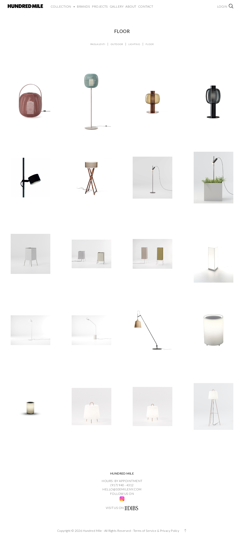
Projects (100, 6)
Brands (83, 6)
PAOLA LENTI (97, 44)
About (130, 6)
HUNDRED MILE (122, 473)
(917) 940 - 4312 (122, 485)
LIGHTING (134, 44)
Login (222, 6)
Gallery (117, 6)
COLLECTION (63, 6)
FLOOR (150, 44)
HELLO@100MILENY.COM (121, 489)
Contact (145, 6)
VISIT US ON (115, 507)
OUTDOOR (117, 44)
